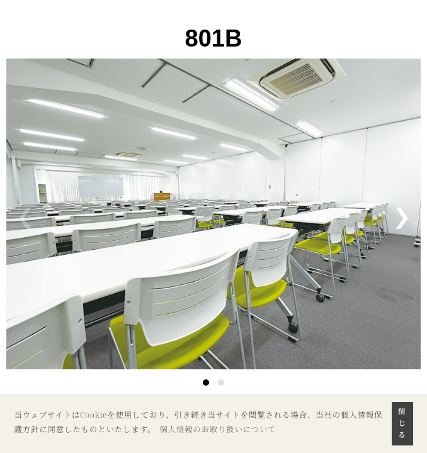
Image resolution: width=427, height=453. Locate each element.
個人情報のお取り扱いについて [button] (217, 429)
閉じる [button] (402, 422)
